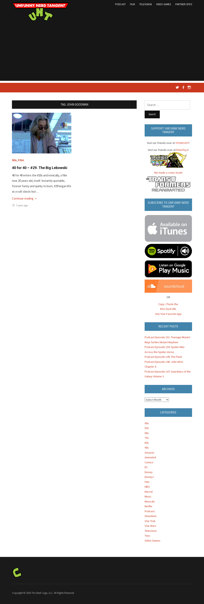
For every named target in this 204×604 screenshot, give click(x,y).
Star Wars (150, 526)
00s (147, 423)
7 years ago (22, 205)
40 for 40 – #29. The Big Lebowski (39, 168)
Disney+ (149, 477)
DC (146, 467)
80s (147, 443)
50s (147, 428)
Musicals (150, 501)
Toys (147, 535)
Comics (149, 462)
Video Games (163, 4)
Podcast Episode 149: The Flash (163, 357)
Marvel (149, 491)
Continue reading (24, 198)
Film (132, 4)
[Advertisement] (102, 53)
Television (145, 4)
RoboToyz (182, 150)
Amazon (149, 452)
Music (148, 496)
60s (147, 433)
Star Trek (150, 521)
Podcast (120, 4)
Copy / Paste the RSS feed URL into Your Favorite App (168, 309)
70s (147, 438)
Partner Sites (183, 4)
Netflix (148, 506)
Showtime (151, 516)
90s (14, 160)
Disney (149, 472)
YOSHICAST (182, 143)
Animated (150, 457)
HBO (147, 486)
